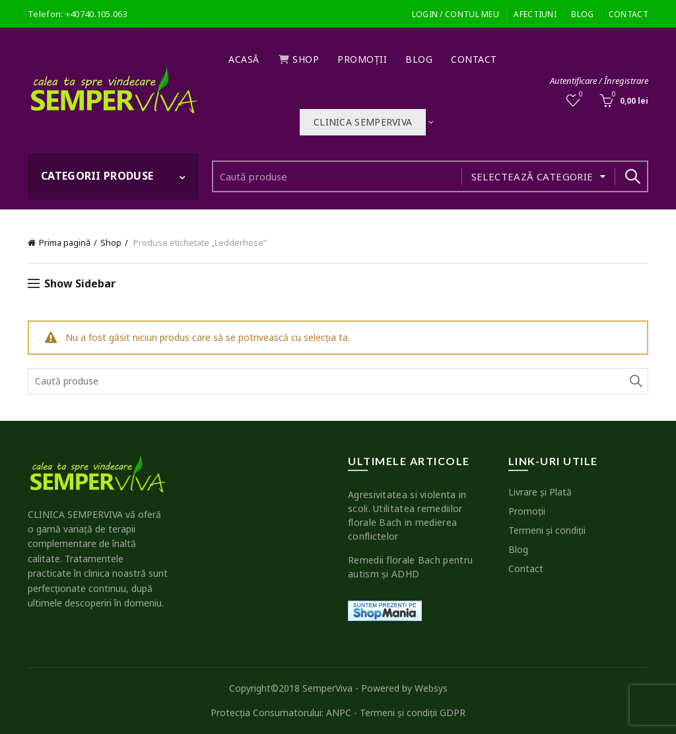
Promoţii (362, 59)
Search (631, 176)
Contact (628, 14)
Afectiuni (535, 14)
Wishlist (580, 95)
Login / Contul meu (455, 14)
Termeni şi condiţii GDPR (412, 712)
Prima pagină (64, 242)
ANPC (338, 712)
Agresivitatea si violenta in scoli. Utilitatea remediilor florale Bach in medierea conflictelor (407, 515)
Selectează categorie (532, 176)
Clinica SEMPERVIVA (363, 122)
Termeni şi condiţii (547, 530)
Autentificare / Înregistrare (599, 81)
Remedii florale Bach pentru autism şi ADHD (410, 567)
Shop (299, 59)
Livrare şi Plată (540, 492)
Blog (582, 14)
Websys (431, 688)
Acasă (243, 59)
